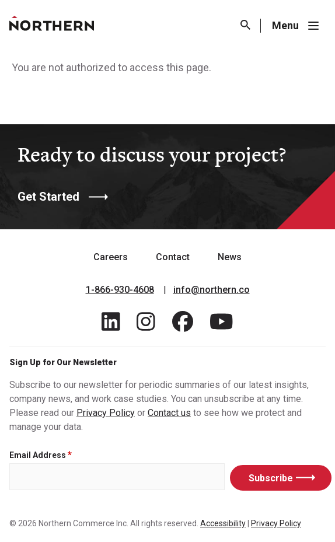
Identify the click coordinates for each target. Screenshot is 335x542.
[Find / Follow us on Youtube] (221, 325)
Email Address (37, 455)
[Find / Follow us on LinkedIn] (111, 325)
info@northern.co (211, 290)
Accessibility (223, 523)
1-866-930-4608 (120, 290)
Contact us (169, 412)
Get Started (48, 197)
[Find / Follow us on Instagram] (146, 325)
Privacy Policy (105, 412)
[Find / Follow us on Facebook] (182, 325)
